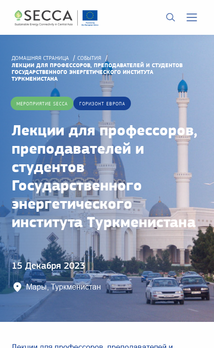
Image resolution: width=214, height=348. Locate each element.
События (89, 58)
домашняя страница (40, 58)
